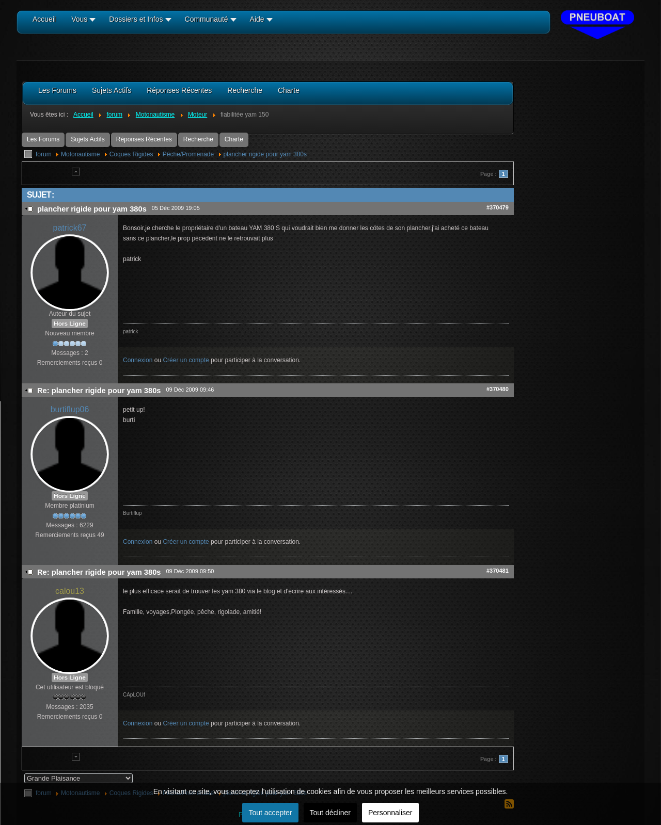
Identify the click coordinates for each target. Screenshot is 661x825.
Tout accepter (270, 812)
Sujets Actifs (87, 139)
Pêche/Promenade (188, 154)
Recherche (198, 139)
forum (44, 154)
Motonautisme (80, 154)
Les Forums (43, 139)
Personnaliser (390, 812)
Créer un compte (186, 360)
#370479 (497, 207)
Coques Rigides (131, 154)
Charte (234, 139)
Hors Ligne (70, 323)
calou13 (69, 591)
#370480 (497, 389)
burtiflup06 (70, 409)
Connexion (137, 360)
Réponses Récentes (144, 139)
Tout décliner (330, 812)
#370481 (497, 571)
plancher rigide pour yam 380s (265, 154)
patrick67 (70, 227)
